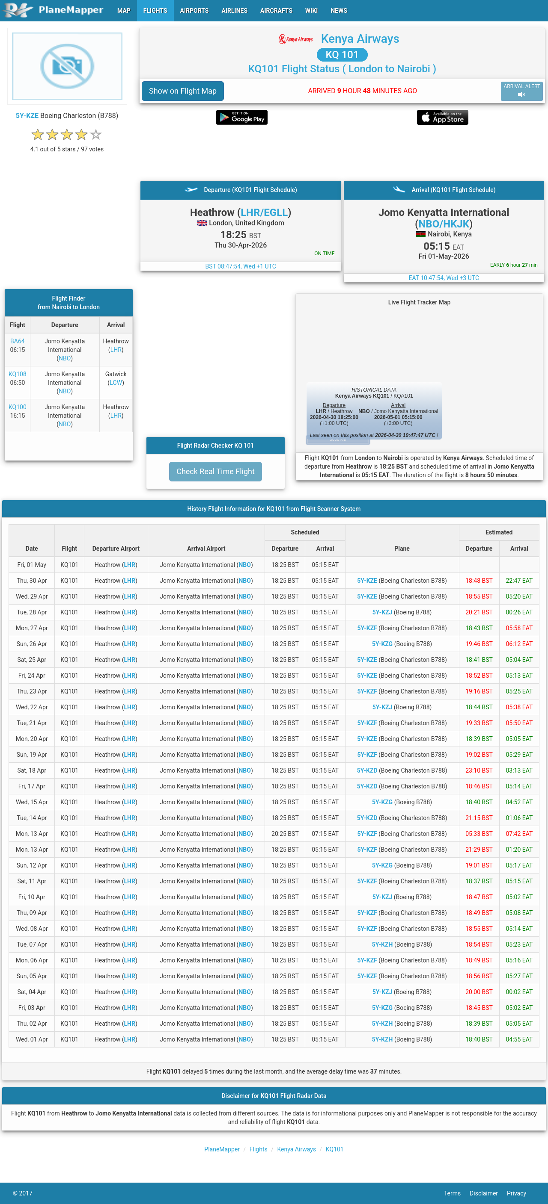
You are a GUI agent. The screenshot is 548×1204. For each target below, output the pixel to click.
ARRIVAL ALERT (521, 90)
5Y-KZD (367, 770)
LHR (116, 349)
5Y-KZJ (382, 612)
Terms (457, 1193)
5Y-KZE (27, 116)
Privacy (521, 1193)
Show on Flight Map (183, 90)
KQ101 (335, 1149)
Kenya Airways (360, 39)
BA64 (17, 341)
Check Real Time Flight (215, 471)
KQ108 (18, 374)
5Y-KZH (382, 944)
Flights (259, 1149)
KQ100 (18, 407)
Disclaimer (488, 1193)
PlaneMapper (222, 1149)
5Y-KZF (367, 628)
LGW (116, 382)
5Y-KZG (382, 643)
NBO (65, 358)
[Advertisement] (342, 152)
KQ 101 (342, 55)
